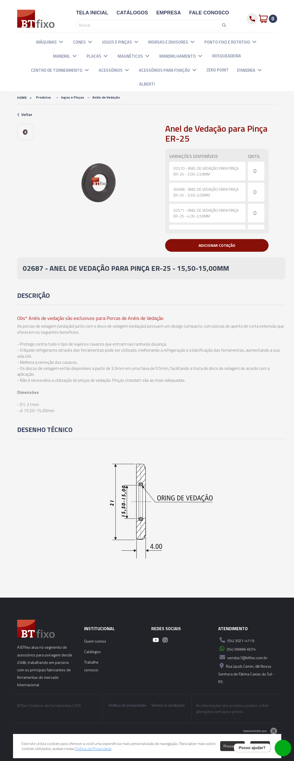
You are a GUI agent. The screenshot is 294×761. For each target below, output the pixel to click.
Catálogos (92, 651)
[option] (25, 132)
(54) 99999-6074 (237, 649)
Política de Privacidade (93, 748)
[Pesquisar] (222, 24)
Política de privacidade (127, 705)
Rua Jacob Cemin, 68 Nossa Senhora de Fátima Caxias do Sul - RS (246, 673)
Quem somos (95, 641)
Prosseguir (232, 746)
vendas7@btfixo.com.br (242, 657)
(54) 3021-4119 (236, 640)
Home (22, 97)
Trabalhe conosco (91, 666)
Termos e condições (168, 705)
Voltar (24, 114)
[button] (61, 41)
